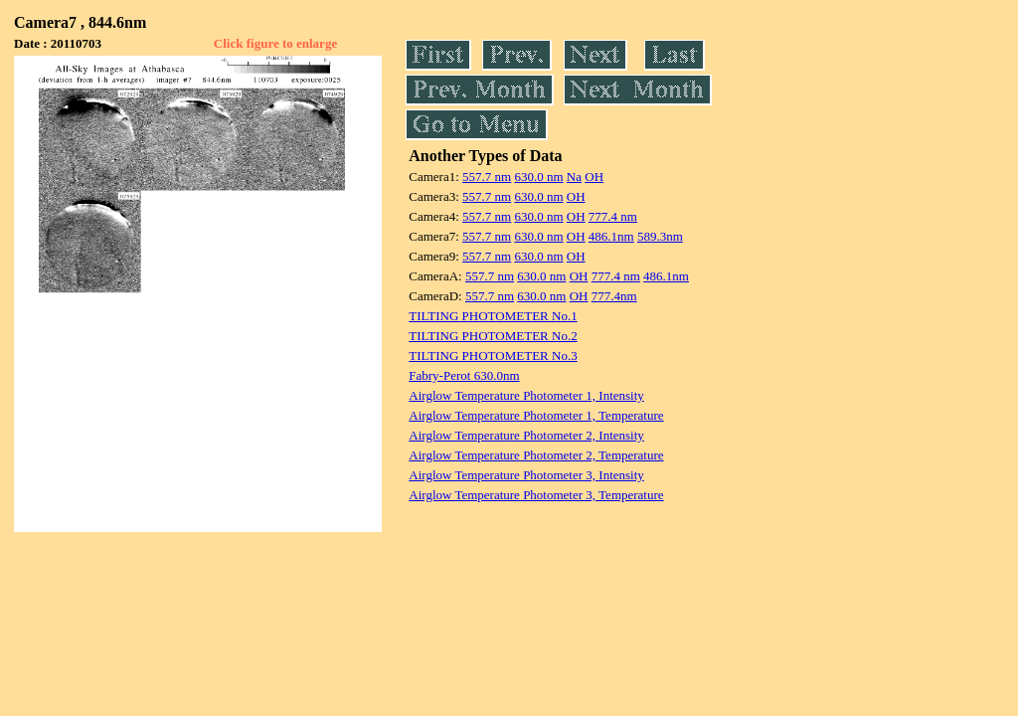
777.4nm (614, 295)
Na (574, 176)
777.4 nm (613, 216)
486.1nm (611, 236)
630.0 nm (538, 176)
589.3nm (660, 236)
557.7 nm (486, 176)
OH (594, 176)
